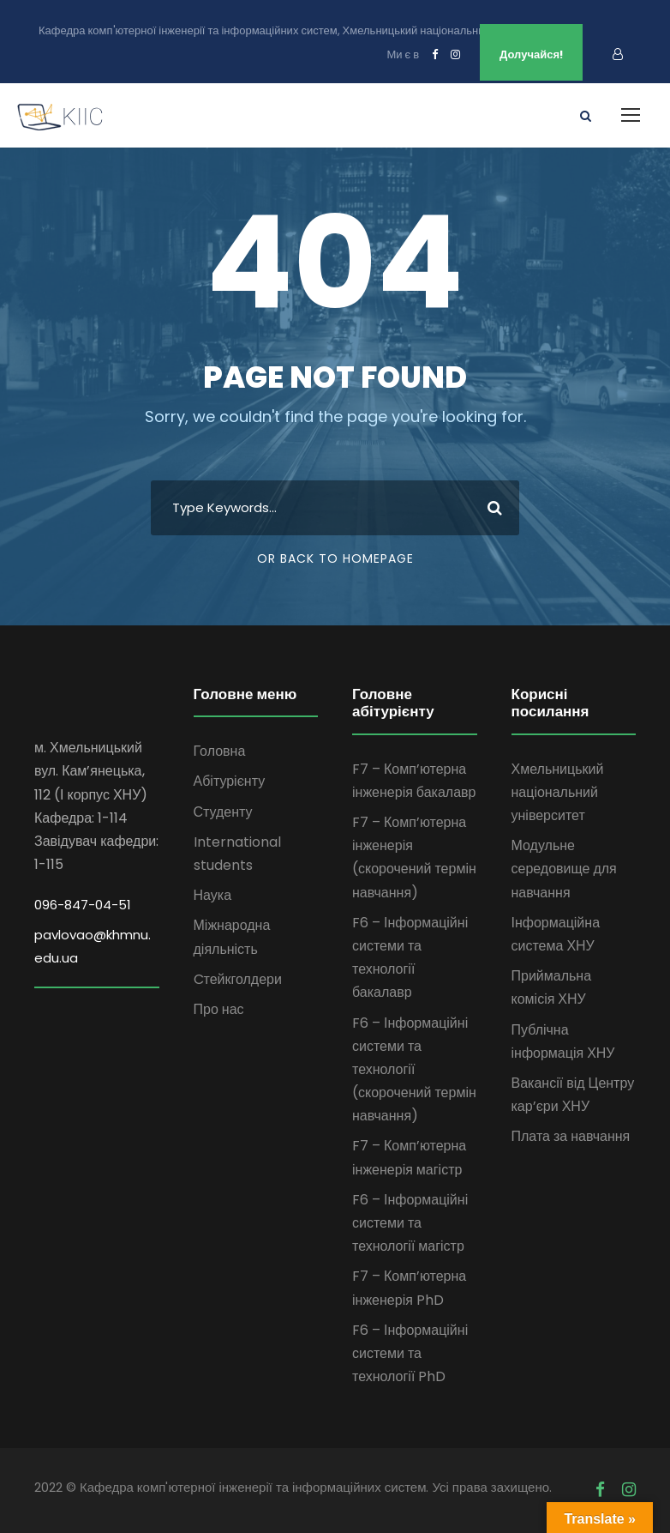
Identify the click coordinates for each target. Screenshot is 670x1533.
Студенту (223, 812)
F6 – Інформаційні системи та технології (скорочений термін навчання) (414, 1069)
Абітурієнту (230, 781)
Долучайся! (531, 54)
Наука (213, 895)
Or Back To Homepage (335, 558)
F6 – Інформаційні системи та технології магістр (410, 1223)
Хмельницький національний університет (557, 792)
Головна (220, 751)
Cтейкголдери (238, 979)
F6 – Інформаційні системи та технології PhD (410, 1353)
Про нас (219, 1009)
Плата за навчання (571, 1136)
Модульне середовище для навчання (564, 869)
